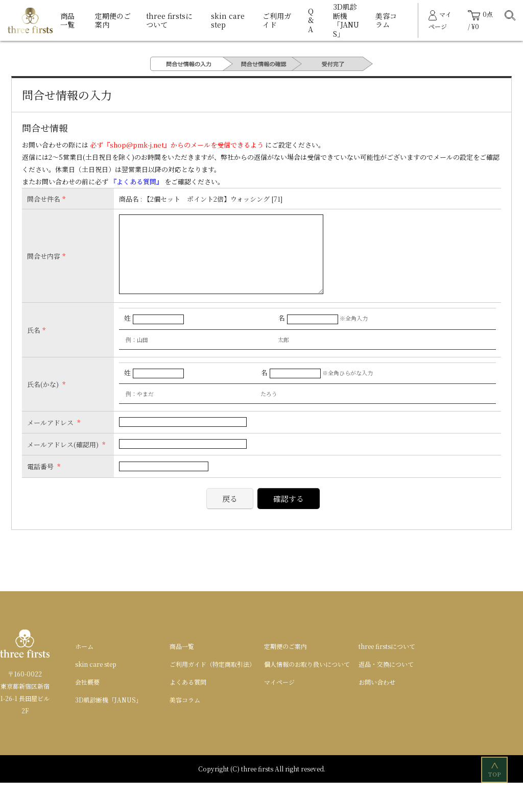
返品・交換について (386, 679)
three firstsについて (169, 20)
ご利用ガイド (277, 20)
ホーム (84, 661)
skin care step (228, 20)
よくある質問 (188, 697)
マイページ (279, 697)
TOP (495, 769)
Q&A (311, 20)
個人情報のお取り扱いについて (307, 679)
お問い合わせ (377, 697)
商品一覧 (67, 20)
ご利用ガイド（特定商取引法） (212, 679)
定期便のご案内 (113, 20)
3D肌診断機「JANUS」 (346, 20)
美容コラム (386, 20)
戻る (229, 514)
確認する (288, 514)
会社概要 (87, 697)
